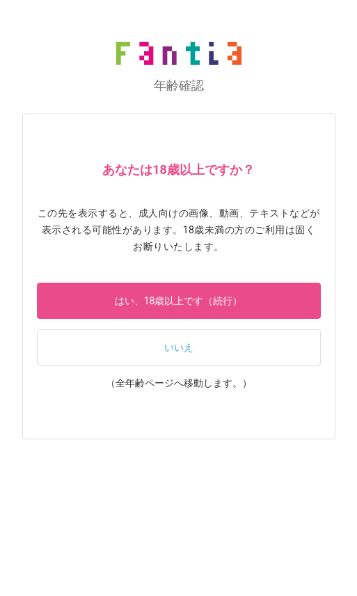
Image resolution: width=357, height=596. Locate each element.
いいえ (178, 347)
